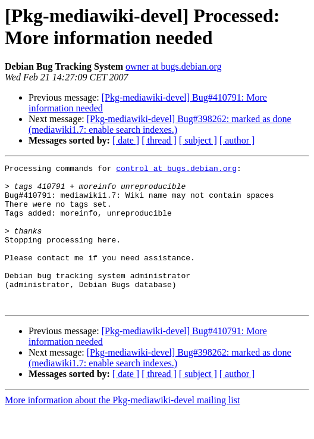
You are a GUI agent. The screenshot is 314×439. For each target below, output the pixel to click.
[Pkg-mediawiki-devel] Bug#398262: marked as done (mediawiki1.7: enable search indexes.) (160, 124)
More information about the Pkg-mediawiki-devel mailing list (122, 429)
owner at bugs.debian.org (173, 66)
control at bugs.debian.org (176, 169)
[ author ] (237, 140)
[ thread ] (159, 140)
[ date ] (125, 140)
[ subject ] (198, 140)
